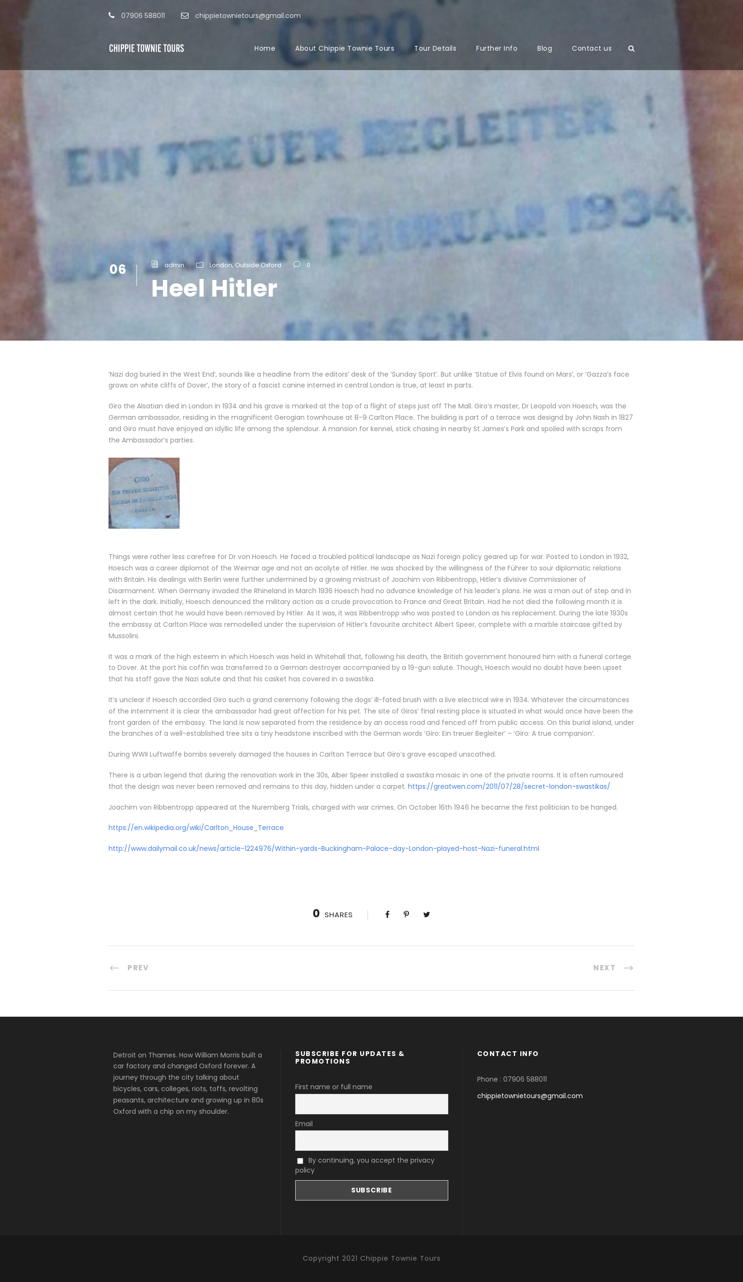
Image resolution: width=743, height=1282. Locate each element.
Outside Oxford (258, 265)
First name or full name (333, 1087)
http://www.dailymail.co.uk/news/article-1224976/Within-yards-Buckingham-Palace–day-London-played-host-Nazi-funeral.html (324, 848)
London (220, 265)
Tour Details (435, 48)
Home (264, 48)
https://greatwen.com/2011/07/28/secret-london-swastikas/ (509, 786)
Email (304, 1124)
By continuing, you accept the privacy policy (365, 1165)
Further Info (496, 48)
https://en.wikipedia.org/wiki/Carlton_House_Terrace (196, 827)
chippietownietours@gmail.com (530, 1096)
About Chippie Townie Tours (344, 48)
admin (174, 265)
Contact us (592, 48)
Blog (544, 48)
